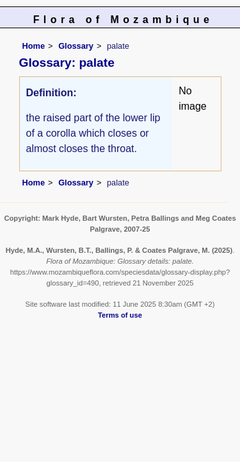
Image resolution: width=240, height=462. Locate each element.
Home (33, 46)
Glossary (75, 46)
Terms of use (120, 315)
